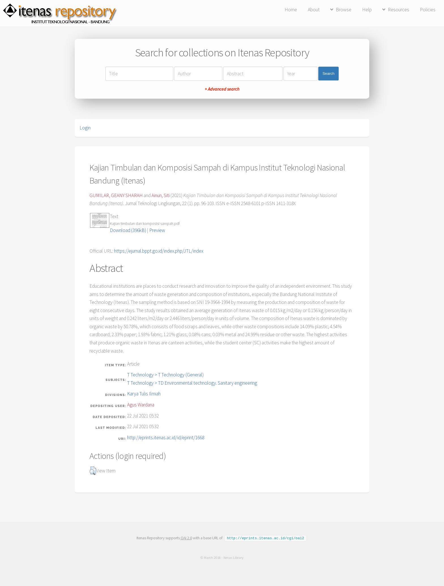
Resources (398, 10)
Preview (157, 230)
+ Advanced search (222, 89)
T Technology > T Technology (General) (165, 375)
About (314, 10)
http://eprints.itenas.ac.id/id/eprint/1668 (165, 437)
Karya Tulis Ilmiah (144, 394)
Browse (343, 10)
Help (367, 10)
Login (85, 128)
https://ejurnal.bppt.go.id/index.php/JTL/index (158, 251)
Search (328, 73)
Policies (428, 10)
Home (291, 10)
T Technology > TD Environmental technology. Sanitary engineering (192, 383)
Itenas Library (233, 557)
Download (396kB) (128, 230)
